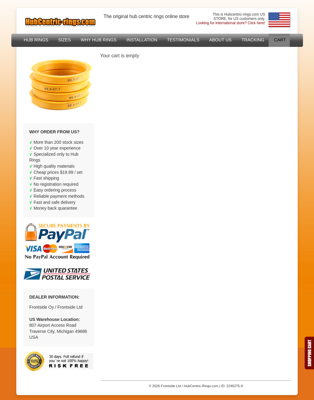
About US (220, 39)
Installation (141, 39)
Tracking (252, 39)
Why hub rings (99, 39)
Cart (280, 39)
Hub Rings (36, 39)
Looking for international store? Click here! (230, 23)
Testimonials (183, 39)
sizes (64, 39)
